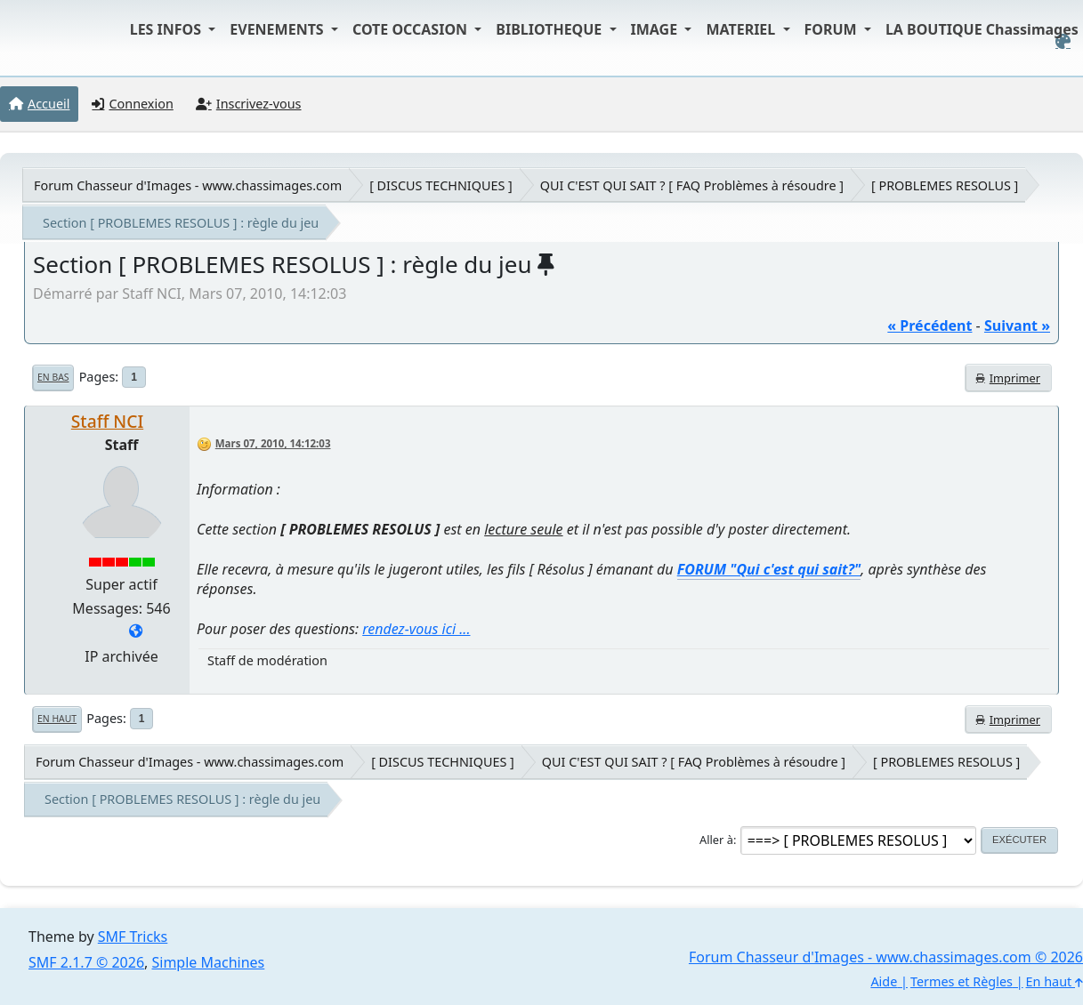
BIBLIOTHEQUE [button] (550, 29)
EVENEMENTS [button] (278, 29)
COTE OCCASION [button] (411, 29)
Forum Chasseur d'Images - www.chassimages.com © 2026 (886, 957)
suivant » (1017, 325)
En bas (53, 377)
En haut (57, 718)
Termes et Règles (961, 981)
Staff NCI (107, 421)
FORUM (832, 29)
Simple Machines (208, 962)
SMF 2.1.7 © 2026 (86, 962)
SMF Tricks (132, 936)
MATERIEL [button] (742, 29)
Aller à (716, 840)
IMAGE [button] (656, 29)
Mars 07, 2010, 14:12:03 (273, 443)
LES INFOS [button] (168, 29)
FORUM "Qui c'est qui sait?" (769, 569)
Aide (883, 981)
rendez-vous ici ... (416, 629)
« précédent (929, 325)
